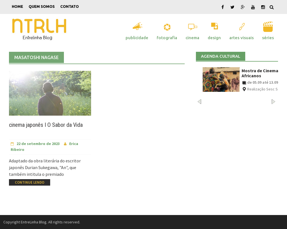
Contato (69, 6)
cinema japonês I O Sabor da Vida (46, 124)
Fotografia (167, 37)
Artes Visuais (241, 37)
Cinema (192, 37)
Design (214, 37)
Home (17, 6)
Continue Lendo (29, 182)
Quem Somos (42, 6)
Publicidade (137, 37)
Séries (268, 37)
